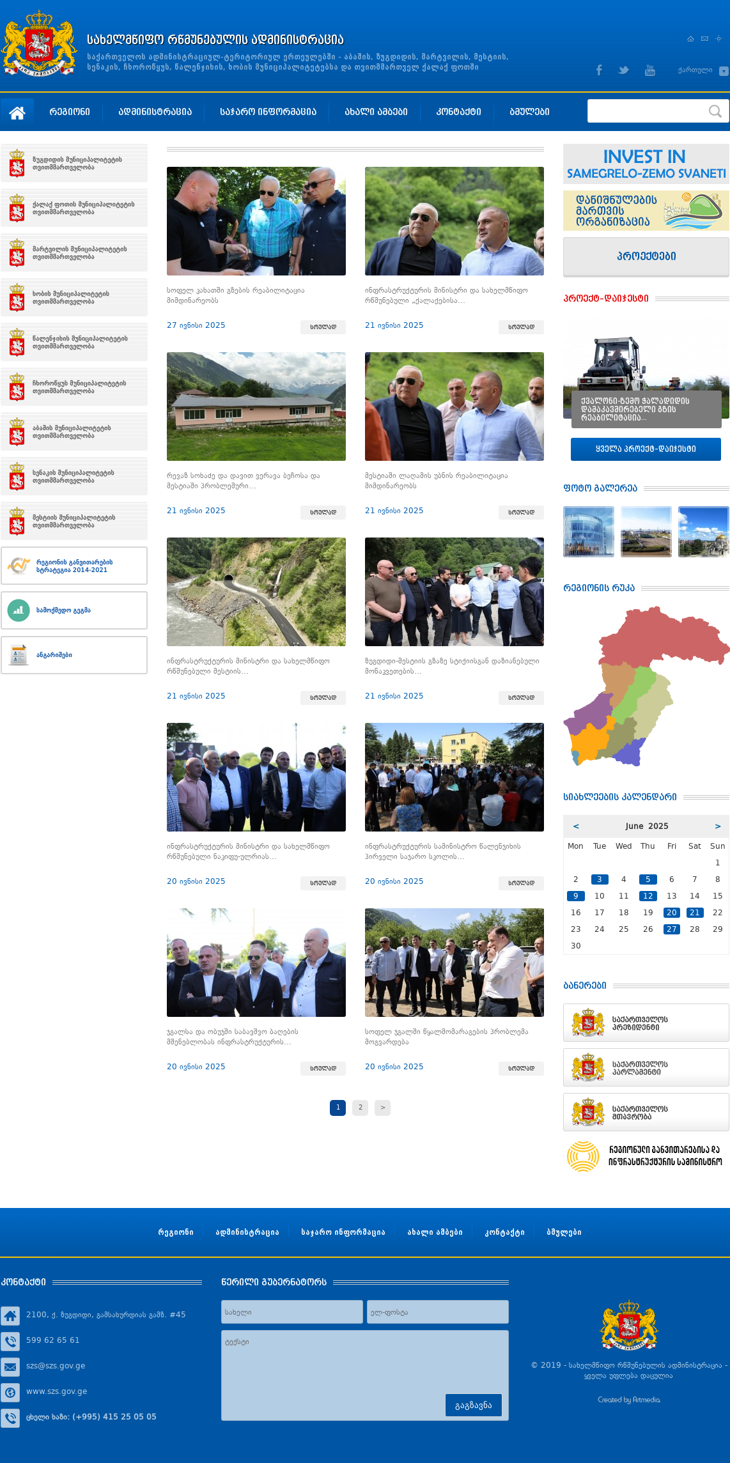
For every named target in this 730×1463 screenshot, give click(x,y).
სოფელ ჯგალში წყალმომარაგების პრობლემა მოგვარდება (447, 1036)
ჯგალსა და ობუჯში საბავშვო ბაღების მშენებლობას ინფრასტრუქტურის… (233, 1036)
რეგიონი (69, 111)
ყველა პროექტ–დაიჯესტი (646, 449)
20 (672, 912)
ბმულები (529, 111)
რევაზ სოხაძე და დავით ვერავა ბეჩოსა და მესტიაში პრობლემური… (243, 480)
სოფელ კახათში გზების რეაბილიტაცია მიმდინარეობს (236, 295)
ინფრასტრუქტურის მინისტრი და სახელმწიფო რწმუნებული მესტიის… (248, 666)
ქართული (695, 69)
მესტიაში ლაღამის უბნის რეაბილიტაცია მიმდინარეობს (436, 480)
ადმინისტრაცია (155, 111)
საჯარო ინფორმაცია (268, 111)
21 (695, 912)
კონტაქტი (458, 111)
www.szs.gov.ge (56, 1391)
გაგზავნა (473, 1405)
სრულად (323, 327)
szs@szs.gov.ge (55, 1365)
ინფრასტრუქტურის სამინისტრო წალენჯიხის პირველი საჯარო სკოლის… (443, 851)
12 (648, 896)
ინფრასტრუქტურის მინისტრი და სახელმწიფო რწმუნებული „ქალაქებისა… (446, 295)
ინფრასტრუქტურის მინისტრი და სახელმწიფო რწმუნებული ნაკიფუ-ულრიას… (248, 851)
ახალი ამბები (376, 111)
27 (672, 929)
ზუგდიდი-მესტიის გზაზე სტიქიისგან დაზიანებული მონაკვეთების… (452, 666)
